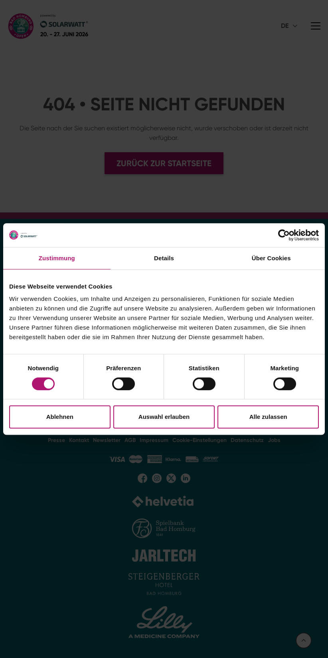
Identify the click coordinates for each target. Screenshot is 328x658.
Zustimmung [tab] (57, 258)
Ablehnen (59, 416)
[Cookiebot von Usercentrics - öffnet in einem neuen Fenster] (284, 235)
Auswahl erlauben (164, 416)
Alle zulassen (268, 416)
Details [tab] (164, 258)
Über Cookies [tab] (271, 258)
